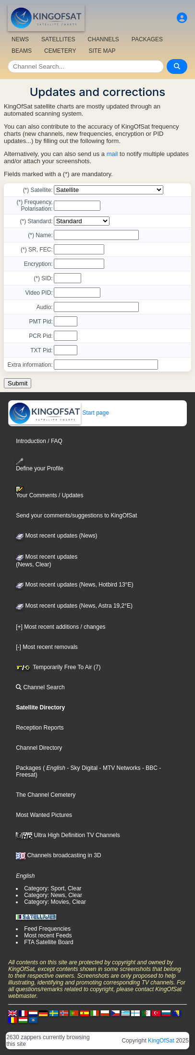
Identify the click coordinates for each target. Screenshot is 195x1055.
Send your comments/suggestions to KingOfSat (76, 515)
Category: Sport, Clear (52, 888)
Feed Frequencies (47, 928)
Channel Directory (39, 747)
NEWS (20, 39)
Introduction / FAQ (39, 441)
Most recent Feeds (48, 935)
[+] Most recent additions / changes (60, 626)
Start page (59, 412)
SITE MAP (101, 51)
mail (112, 153)
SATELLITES (58, 39)
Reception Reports (39, 727)
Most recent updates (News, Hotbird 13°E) (74, 584)
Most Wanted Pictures (44, 815)
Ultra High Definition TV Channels (68, 835)
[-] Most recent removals (47, 647)
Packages (28, 768)
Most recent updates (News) (56, 535)
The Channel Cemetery (45, 794)
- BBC (149, 768)
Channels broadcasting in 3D (58, 855)
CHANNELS (103, 39)
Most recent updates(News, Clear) (46, 560)
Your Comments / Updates (49, 492)
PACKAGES (147, 39)
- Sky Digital (81, 768)
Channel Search (40, 687)
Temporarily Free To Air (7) (58, 667)
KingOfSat (161, 1040)
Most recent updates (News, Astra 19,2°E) (74, 605)
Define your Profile (39, 465)
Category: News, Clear (53, 895)
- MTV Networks (119, 768)
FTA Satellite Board (48, 942)
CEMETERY (60, 51)
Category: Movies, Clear (55, 902)
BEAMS (22, 51)
